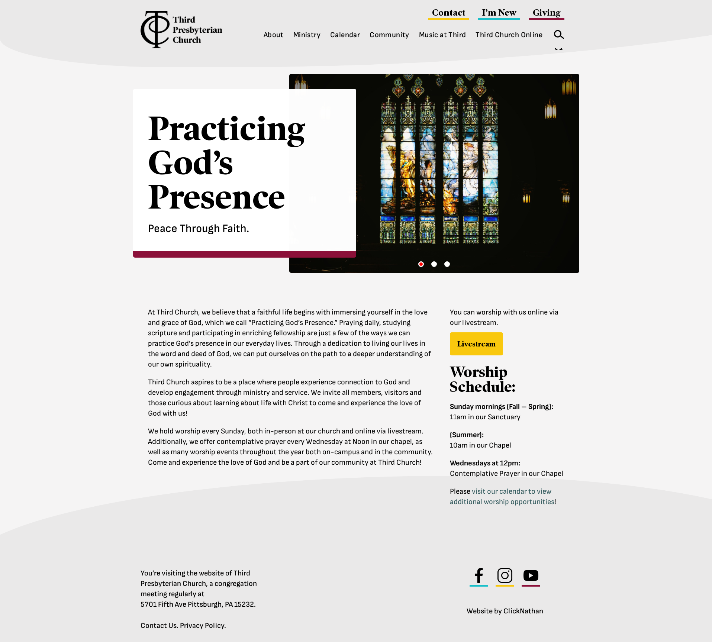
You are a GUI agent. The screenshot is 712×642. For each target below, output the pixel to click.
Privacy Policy (202, 623)
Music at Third (442, 34)
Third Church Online (509, 34)
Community (389, 34)
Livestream (476, 342)
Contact (448, 12)
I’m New (499, 12)
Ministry (306, 34)
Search (556, 33)
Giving (547, 12)
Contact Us (159, 623)
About (274, 34)
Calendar (345, 34)
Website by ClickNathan (505, 609)
